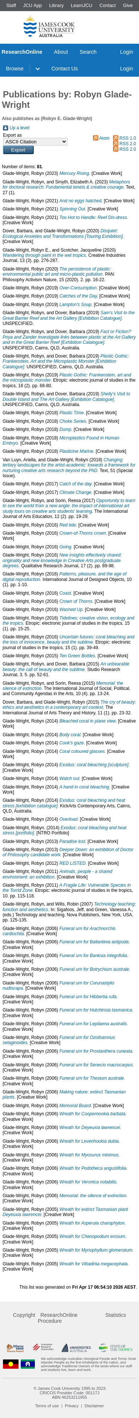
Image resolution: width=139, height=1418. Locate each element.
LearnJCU (81, 5)
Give (128, 5)
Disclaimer (94, 1406)
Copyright (24, 1315)
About (61, 52)
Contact (107, 5)
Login (126, 52)
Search (88, 52)
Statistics (115, 1315)
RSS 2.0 (127, 143)
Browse (15, 69)
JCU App (32, 5)
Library (56, 5)
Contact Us (65, 69)
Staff (11, 5)
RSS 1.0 (127, 138)
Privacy (72, 1406)
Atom (104, 138)
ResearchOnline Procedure (57, 1318)
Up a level (19, 127)
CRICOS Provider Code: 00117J (69, 1393)
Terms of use (47, 1406)
